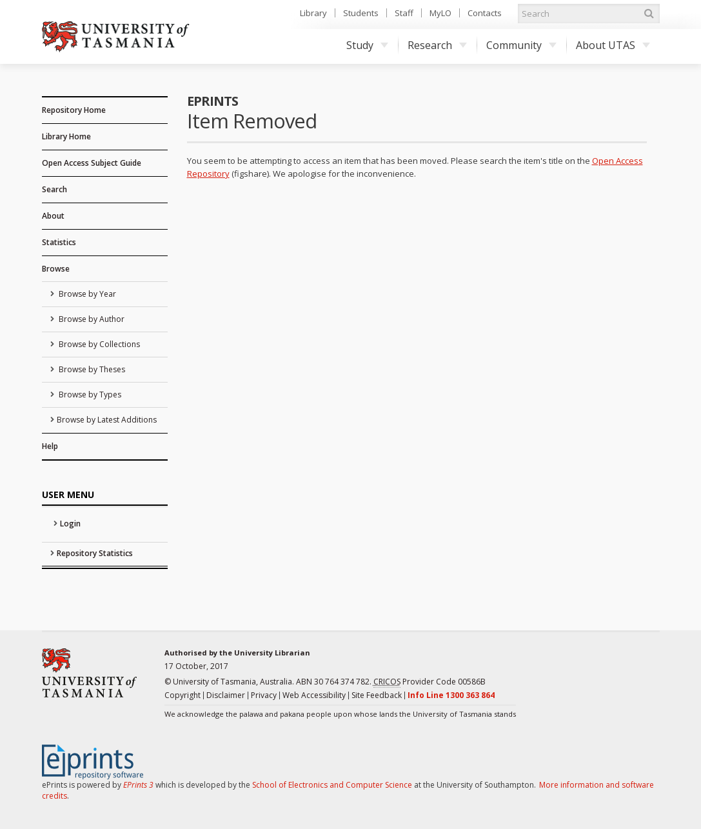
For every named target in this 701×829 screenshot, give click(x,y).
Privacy (264, 695)
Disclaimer (225, 695)
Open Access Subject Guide (91, 162)
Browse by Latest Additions (107, 419)
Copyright (182, 695)
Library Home (66, 136)
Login (70, 523)
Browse (56, 268)
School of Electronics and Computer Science (332, 784)
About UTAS (613, 45)
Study (367, 45)
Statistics (59, 242)
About (53, 215)
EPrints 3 (138, 784)
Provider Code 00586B (429, 682)
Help (50, 446)
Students (361, 13)
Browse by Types (89, 394)
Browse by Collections (98, 344)
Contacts (485, 13)
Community (521, 45)
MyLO (440, 13)
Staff (404, 13)
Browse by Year (86, 293)
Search (54, 189)
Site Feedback (376, 695)
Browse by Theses (91, 369)
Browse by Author (90, 319)
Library (313, 13)
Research (437, 45)
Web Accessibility (314, 695)
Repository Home (74, 110)
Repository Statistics (95, 553)
